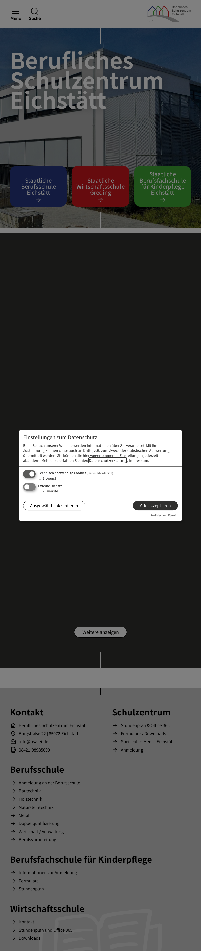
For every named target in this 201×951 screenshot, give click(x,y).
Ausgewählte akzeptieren (54, 505)
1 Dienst (47, 478)
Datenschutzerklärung (107, 460)
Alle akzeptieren (155, 505)
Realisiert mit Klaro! (163, 515)
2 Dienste (48, 490)
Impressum (138, 460)
